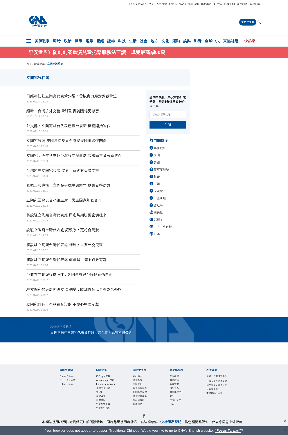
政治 (67, 41)
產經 (100, 41)
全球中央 (212, 41)
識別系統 (140, 382)
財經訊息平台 (180, 396)
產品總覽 (176, 377)
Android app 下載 (105, 384)
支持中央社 (248, 22)
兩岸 (89, 41)
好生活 (218, 4)
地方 (154, 41)
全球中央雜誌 (106, 401)
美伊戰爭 (42, 41)
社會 (143, 41)
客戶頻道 (242, 4)
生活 (132, 41)
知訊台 (175, 401)
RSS (173, 411)
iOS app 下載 (106, 377)
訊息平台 (176, 392)
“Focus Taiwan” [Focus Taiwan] (228, 430)
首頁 (29, 63)
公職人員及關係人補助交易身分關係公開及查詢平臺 (216, 394)
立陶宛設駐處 (55, 63)
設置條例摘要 (143, 392)
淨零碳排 (193, 4)
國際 (78, 41)
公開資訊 (140, 387)
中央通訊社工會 (216, 409)
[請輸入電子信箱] (168, 114)
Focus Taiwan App (107, 394)
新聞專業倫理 (143, 396)
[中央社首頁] (38, 21)
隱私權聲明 (141, 406)
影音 (197, 41)
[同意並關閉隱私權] (285, 421)
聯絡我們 (140, 411)
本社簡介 (140, 377)
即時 (57, 41)
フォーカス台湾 (157, 4)
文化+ (100, 406)
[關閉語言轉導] (285, 430)
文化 (165, 41)
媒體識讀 (206, 4)
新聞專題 (39, 63)
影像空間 (229, 4)
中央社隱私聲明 (169, 422)
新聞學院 (103, 416)
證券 (111, 41)
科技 (122, 41)
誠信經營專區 (143, 401)
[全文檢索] (260, 22)
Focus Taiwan (137, 4)
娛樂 (187, 41)
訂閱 (168, 124)
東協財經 (230, 41)
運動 (176, 41)
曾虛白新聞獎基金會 (216, 379)
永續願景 (255, 4)
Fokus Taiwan (177, 4)
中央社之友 (178, 406)
